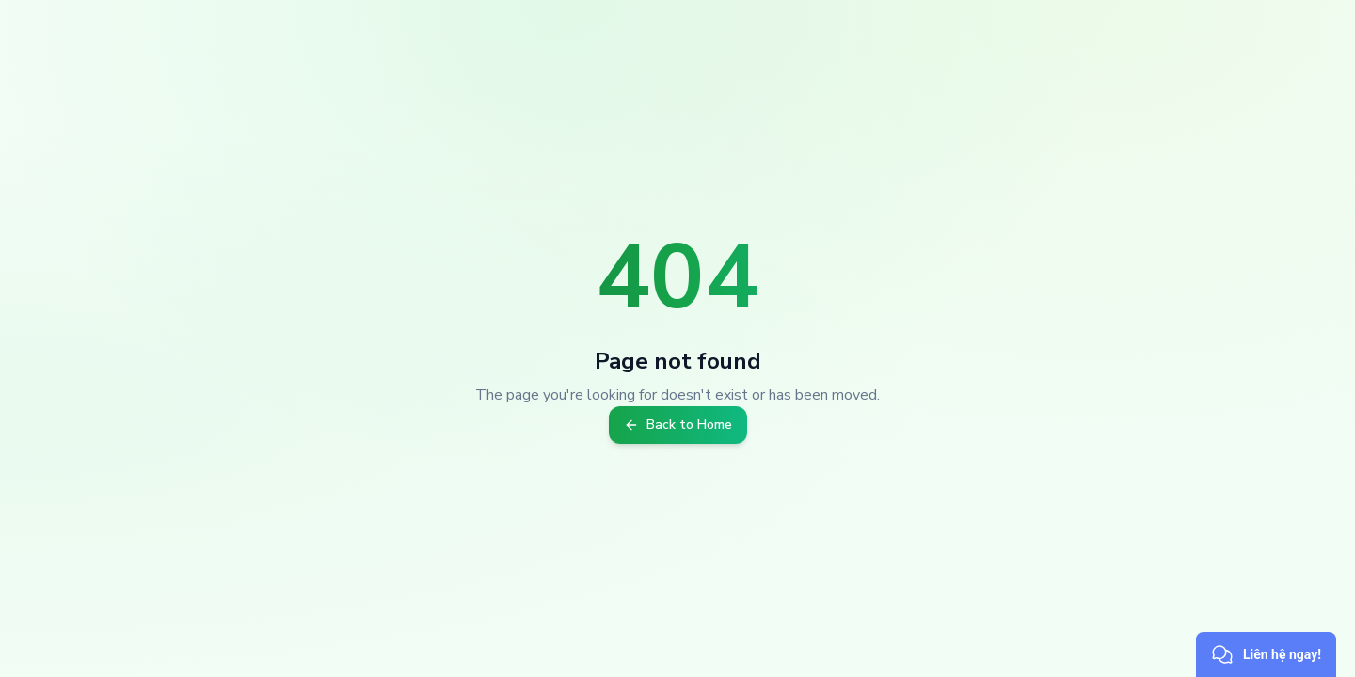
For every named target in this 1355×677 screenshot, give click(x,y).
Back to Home (678, 424)
